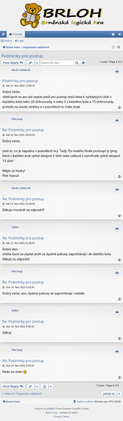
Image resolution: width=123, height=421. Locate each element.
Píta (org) (17, 119)
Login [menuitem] (120, 35)
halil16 (74, 413)
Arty (56, 413)
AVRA (15, 227)
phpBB (50, 409)
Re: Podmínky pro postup (23, 130)
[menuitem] (113, 34)
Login (21, 40)
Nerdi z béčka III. (21, 70)
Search (8, 40)
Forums (17, 34)
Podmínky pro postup (22, 56)
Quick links (4, 35)
